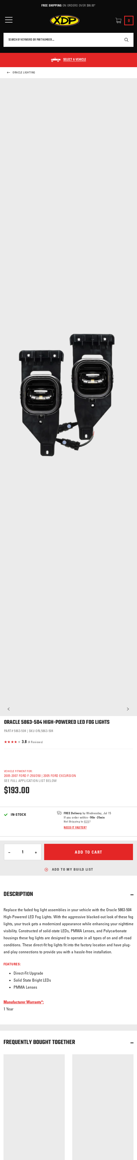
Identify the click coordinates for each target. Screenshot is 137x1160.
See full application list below (30, 780)
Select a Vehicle (74, 60)
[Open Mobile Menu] (9, 20)
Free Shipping (51, 5)
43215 (86, 821)
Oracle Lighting (21, 73)
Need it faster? (75, 827)
